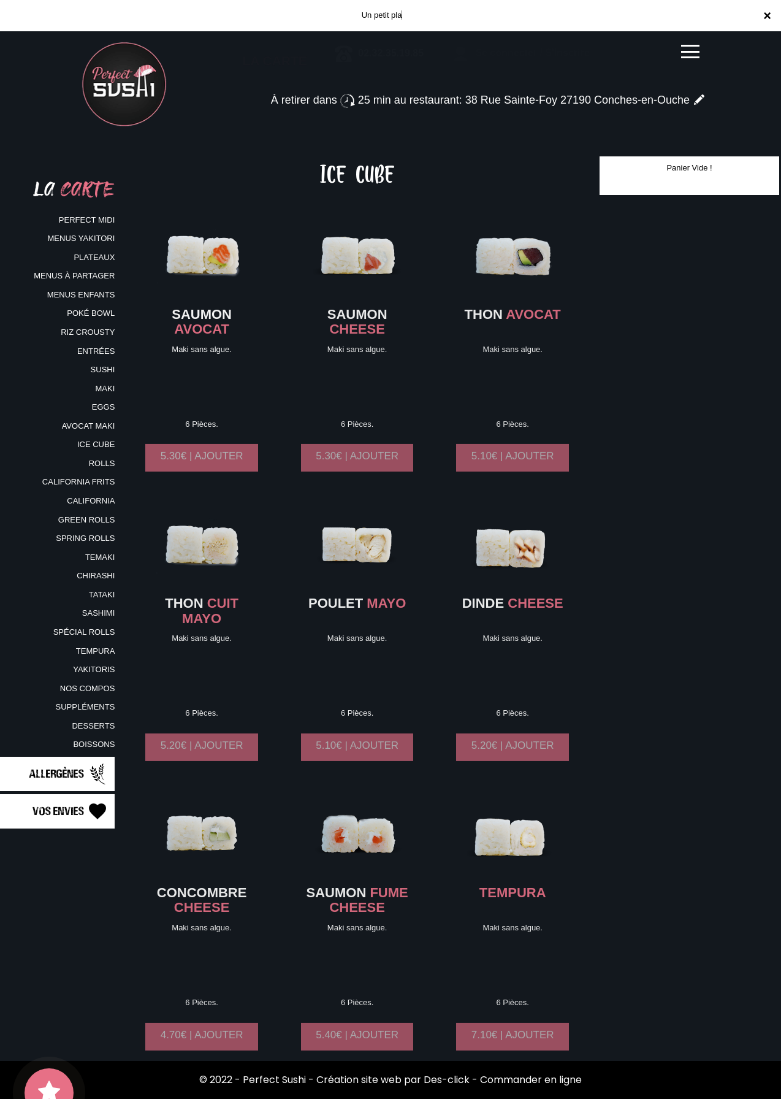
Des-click (447, 1080)
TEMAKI (100, 557)
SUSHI (103, 369)
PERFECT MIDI (87, 219)
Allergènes (69, 774)
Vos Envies (70, 811)
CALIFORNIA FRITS (78, 481)
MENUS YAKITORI (81, 238)
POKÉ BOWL (91, 313)
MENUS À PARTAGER (74, 275)
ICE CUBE (96, 444)
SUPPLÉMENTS (85, 706)
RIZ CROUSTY (88, 332)
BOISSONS (94, 744)
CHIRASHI (96, 575)
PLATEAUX (94, 257)
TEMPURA (95, 651)
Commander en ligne (531, 1080)
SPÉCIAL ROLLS (84, 632)
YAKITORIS (94, 669)
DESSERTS (93, 725)
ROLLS (102, 463)
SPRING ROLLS (85, 538)
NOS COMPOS (87, 688)
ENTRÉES (96, 351)
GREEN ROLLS (86, 519)
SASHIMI (98, 613)
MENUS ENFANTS (81, 294)
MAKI (105, 388)
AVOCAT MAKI (88, 426)
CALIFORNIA (91, 500)
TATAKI (102, 594)
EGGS (103, 407)
